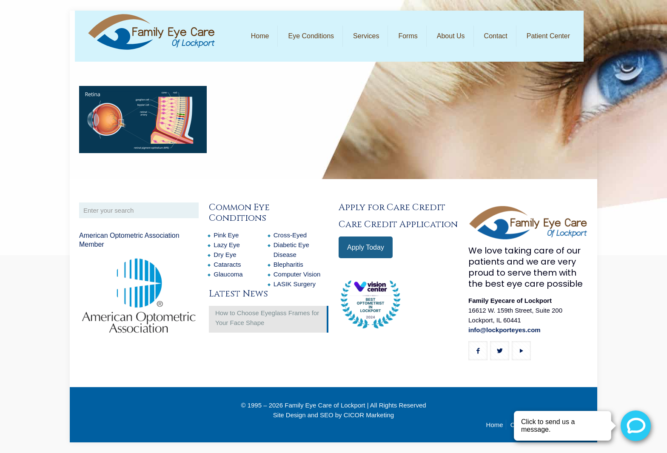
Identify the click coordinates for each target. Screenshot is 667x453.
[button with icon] (477, 350)
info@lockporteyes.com (504, 329)
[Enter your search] (139, 210)
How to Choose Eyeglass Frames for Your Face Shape (267, 317)
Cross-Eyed (290, 235)
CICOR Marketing (369, 415)
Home (494, 424)
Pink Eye (226, 235)
